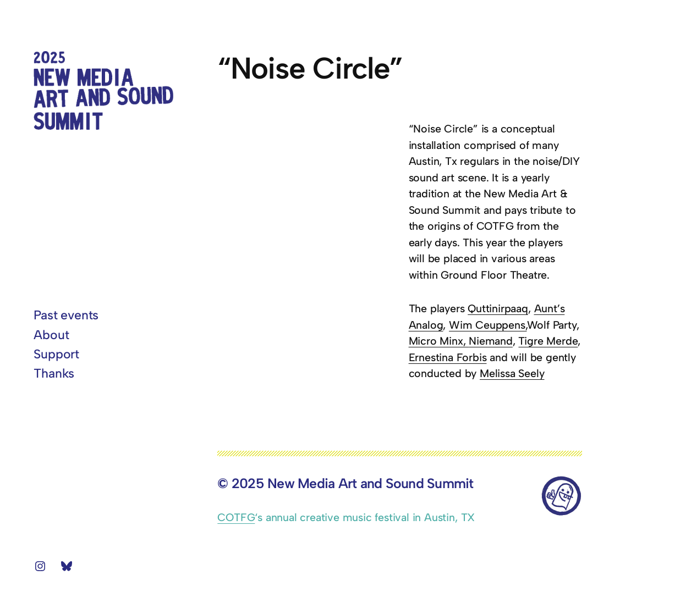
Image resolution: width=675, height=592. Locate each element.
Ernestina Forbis (448, 357)
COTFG (236, 517)
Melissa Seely (512, 373)
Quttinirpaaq (498, 308)
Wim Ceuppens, (487, 324)
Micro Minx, (439, 340)
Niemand (491, 340)
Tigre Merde (548, 340)
